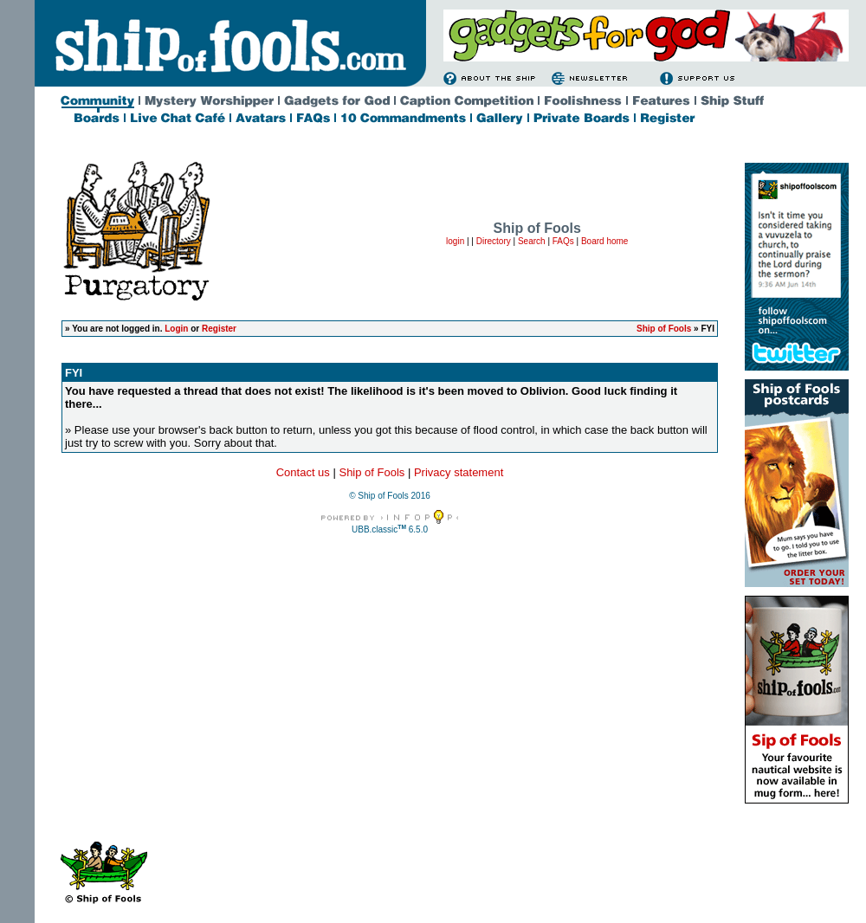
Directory (493, 241)
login (455, 241)
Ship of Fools (664, 328)
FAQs (563, 241)
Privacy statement (458, 472)
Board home (604, 241)
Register (219, 328)
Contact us (303, 472)
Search (532, 241)
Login (176, 328)
